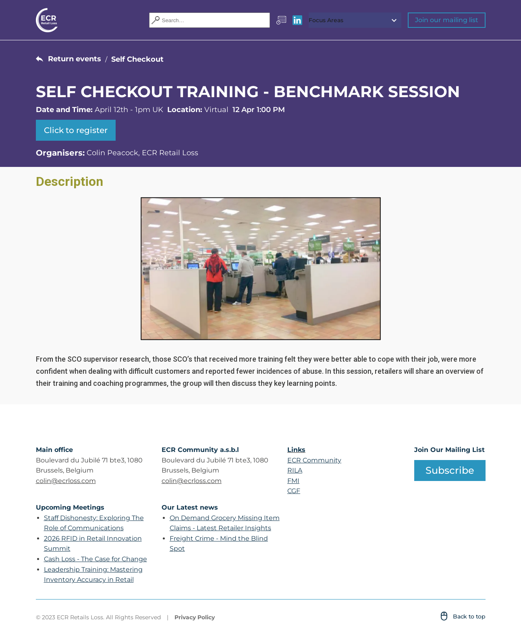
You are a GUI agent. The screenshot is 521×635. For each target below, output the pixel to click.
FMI (293, 481)
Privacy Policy (194, 617)
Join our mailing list (446, 20)
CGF (293, 491)
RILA (294, 470)
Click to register (76, 130)
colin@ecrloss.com (66, 481)
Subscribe (450, 470)
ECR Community (314, 460)
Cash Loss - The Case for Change (95, 559)
